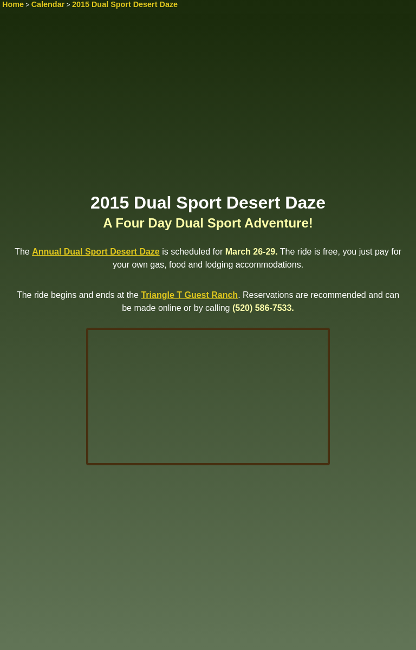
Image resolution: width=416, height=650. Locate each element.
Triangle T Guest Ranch (189, 295)
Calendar (48, 4)
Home (13, 4)
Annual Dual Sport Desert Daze (96, 251)
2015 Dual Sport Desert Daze (125, 4)
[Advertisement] (208, 107)
